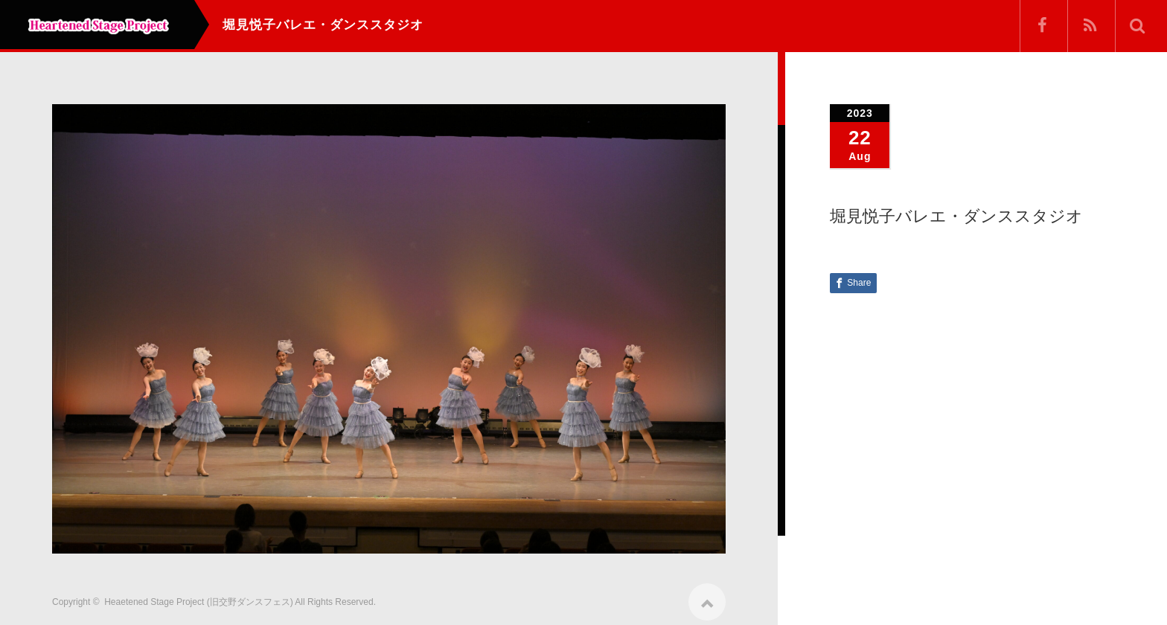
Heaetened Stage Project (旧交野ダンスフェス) (198, 597)
